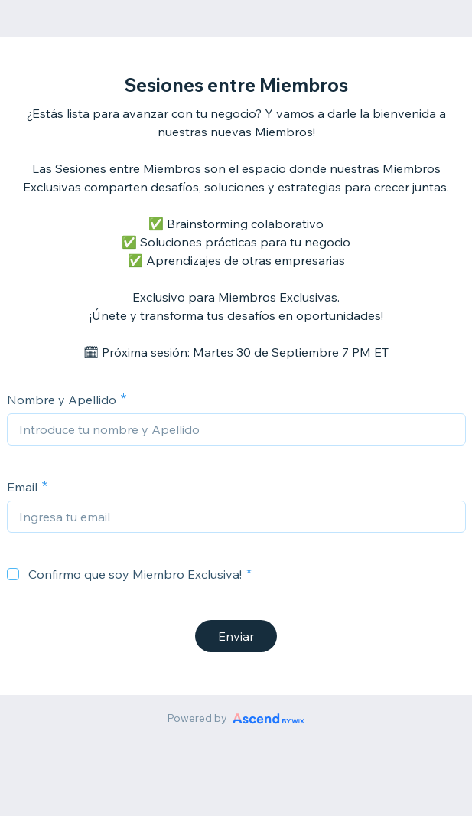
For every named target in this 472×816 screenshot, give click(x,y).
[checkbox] (13, 574)
